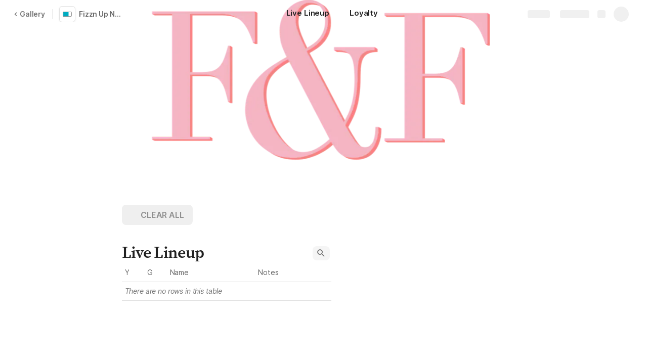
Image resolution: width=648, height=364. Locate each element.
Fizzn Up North (103, 14)
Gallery (29, 14)
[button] (157, 215)
